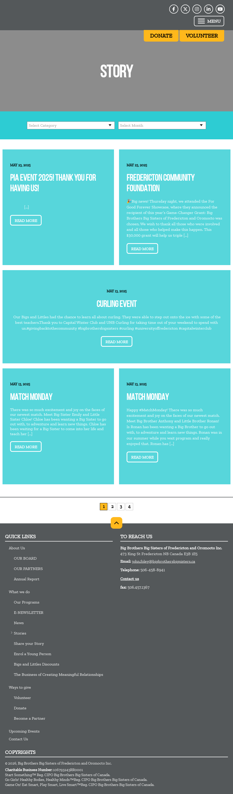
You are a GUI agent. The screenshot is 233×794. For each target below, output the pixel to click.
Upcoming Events (24, 731)
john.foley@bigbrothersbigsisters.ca (163, 561)
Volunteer (22, 697)
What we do (19, 591)
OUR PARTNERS (28, 568)
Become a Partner (29, 718)
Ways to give (20, 687)
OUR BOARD (25, 558)
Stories (20, 633)
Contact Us (18, 739)
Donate (20, 708)
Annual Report (26, 579)
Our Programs (26, 602)
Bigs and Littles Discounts (36, 664)
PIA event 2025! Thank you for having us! (53, 184)
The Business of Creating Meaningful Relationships (58, 674)
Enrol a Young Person (32, 653)
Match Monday (31, 397)
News (19, 622)
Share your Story (29, 643)
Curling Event (117, 304)
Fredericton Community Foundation (160, 184)
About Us (17, 548)
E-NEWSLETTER (28, 612)
